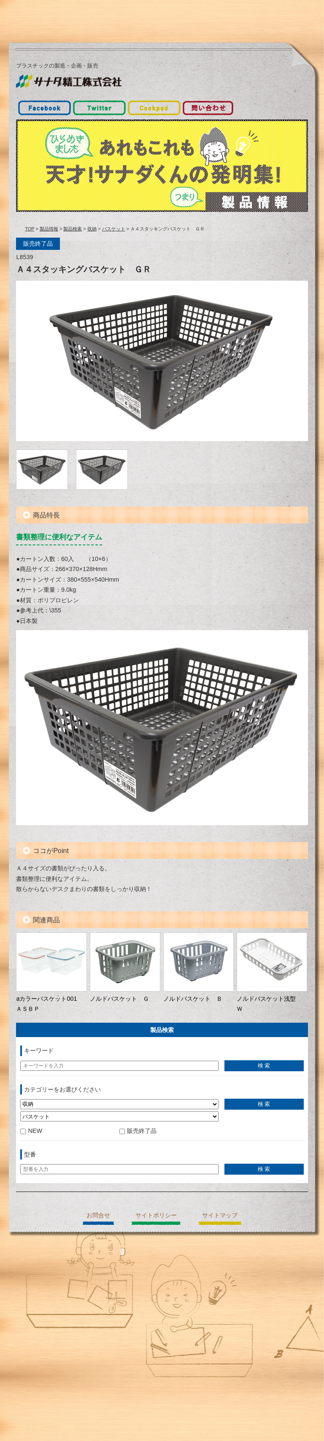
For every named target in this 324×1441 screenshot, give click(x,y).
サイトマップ (220, 1215)
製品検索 (72, 228)
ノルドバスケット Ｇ (119, 998)
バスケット (113, 228)
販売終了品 (138, 1130)
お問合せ (98, 1215)
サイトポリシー (156, 1215)
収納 (92, 228)
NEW (31, 1130)
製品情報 (49, 228)
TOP (29, 228)
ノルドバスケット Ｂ (192, 998)
